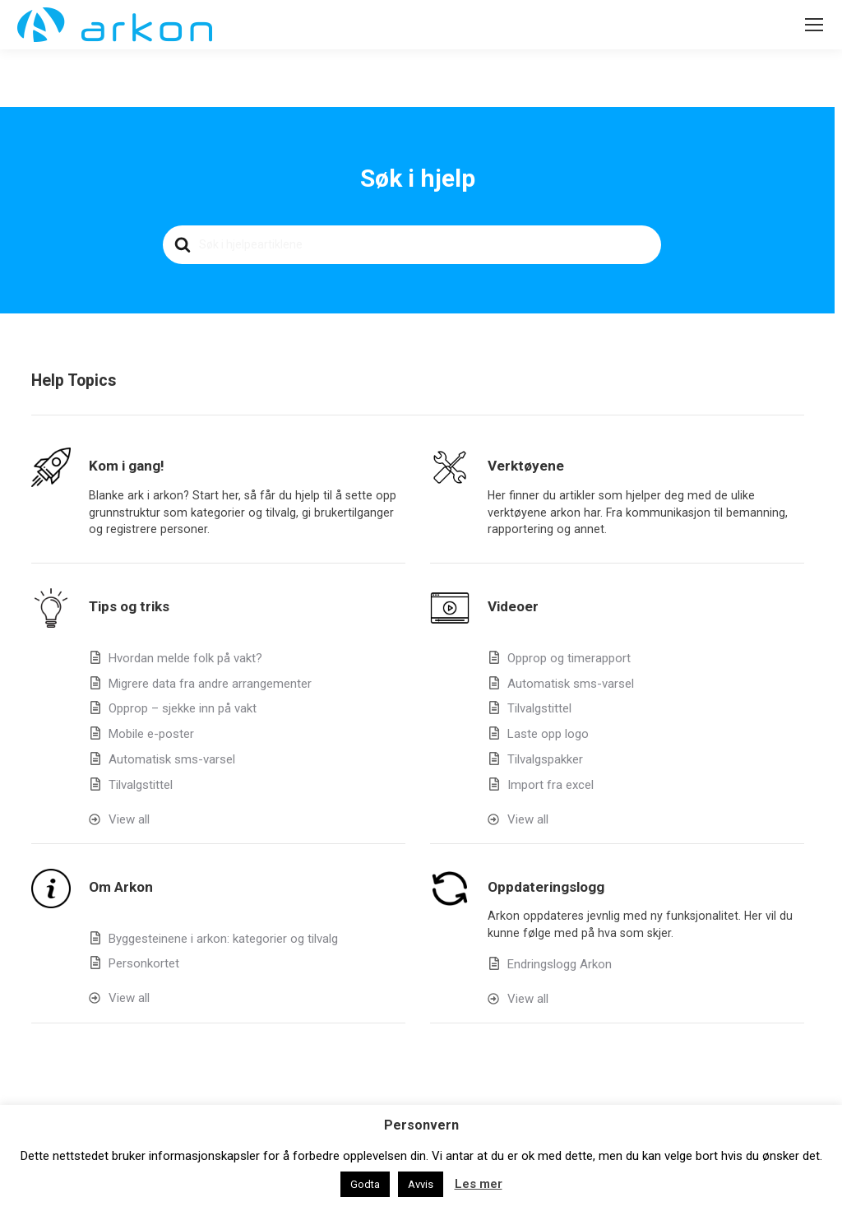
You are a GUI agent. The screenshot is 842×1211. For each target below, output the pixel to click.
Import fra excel (550, 784)
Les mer (478, 1183)
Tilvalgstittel (141, 784)
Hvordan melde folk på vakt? (185, 658)
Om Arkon (121, 887)
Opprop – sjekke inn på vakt (183, 708)
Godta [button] (365, 1184)
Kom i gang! (126, 465)
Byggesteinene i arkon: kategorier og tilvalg (223, 938)
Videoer (513, 606)
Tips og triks (129, 606)
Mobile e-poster (151, 733)
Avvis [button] (420, 1184)
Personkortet (144, 963)
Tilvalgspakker (545, 759)
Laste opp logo (548, 733)
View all (129, 819)
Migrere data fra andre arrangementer (210, 683)
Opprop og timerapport (569, 658)
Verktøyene (526, 465)
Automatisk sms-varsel (172, 759)
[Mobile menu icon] (814, 24)
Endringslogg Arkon (559, 964)
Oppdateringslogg (546, 887)
